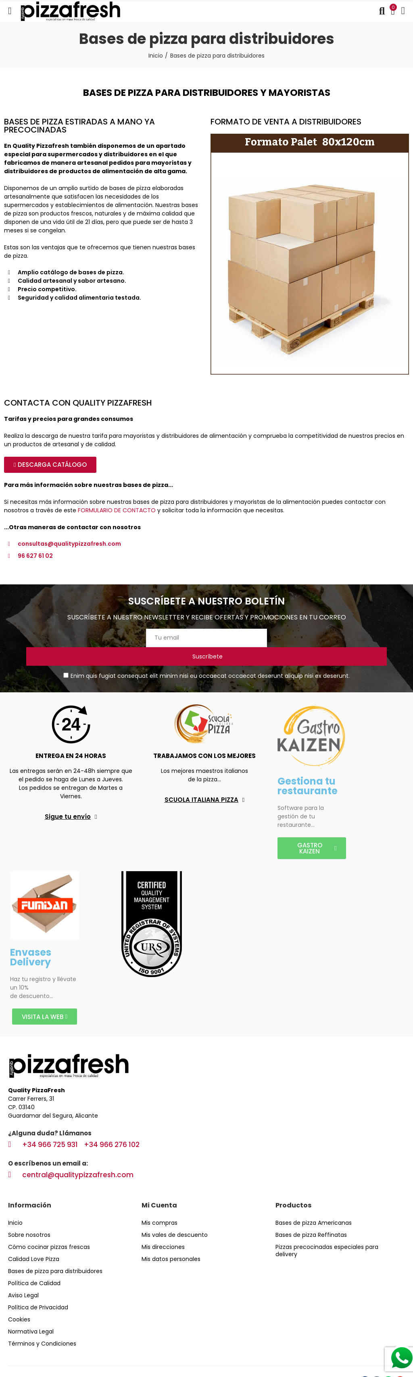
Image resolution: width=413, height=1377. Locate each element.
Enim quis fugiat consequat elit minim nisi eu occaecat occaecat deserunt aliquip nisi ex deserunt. (206, 657)
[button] (50, 465)
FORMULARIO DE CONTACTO (117, 510)
